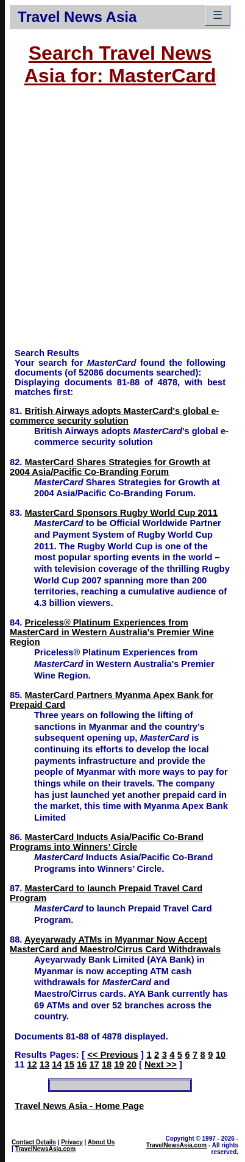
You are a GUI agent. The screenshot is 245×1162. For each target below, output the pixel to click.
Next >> (160, 1064)
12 (32, 1064)
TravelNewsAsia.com (45, 1149)
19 (119, 1064)
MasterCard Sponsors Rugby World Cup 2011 (121, 513)
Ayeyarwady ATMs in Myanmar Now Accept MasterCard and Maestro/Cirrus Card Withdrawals (115, 944)
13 (44, 1064)
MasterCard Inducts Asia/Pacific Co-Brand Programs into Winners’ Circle (107, 842)
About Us (101, 1142)
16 (82, 1064)
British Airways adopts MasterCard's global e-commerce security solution (114, 416)
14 (57, 1064)
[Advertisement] (115, 223)
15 (69, 1064)
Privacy (72, 1142)
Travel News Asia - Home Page (79, 1106)
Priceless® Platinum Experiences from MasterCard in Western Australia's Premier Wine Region (112, 632)
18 (107, 1064)
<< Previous (112, 1055)
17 (94, 1064)
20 (132, 1064)
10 (220, 1055)
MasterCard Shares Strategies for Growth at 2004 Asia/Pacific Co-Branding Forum (110, 467)
